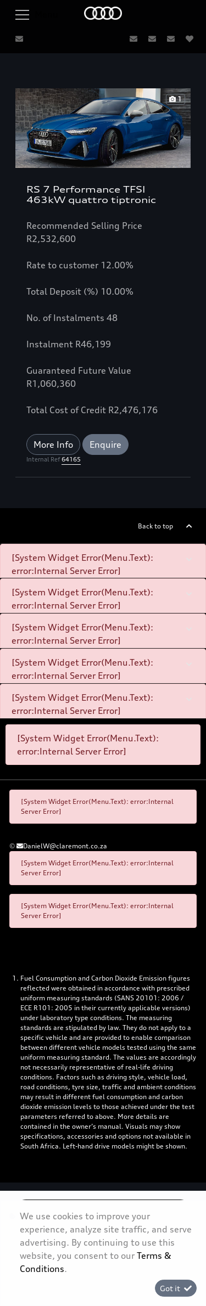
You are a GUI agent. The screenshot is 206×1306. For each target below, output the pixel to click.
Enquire (105, 444)
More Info (53, 444)
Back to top (155, 526)
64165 (71, 459)
